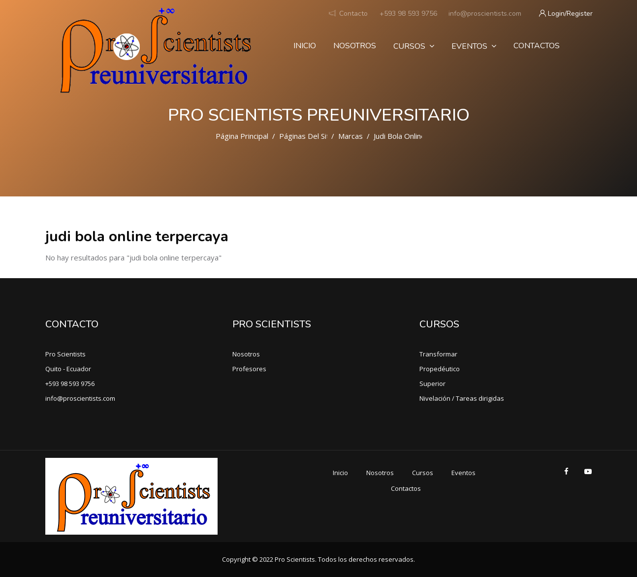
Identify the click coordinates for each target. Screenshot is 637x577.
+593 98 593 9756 (408, 13)
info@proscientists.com (484, 13)
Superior (432, 383)
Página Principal (242, 136)
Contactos (536, 45)
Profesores (249, 368)
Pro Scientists (65, 354)
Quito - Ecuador (68, 368)
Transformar (438, 354)
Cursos (413, 46)
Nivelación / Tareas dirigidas (461, 398)
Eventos (473, 46)
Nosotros (354, 45)
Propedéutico (439, 368)
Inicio (304, 45)
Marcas (350, 136)
